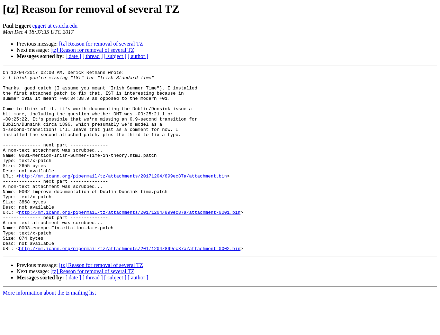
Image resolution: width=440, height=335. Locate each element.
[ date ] (73, 56)
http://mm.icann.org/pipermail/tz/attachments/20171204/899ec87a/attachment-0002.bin (130, 284)
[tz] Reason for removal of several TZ (101, 44)
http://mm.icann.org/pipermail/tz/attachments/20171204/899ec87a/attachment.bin (123, 197)
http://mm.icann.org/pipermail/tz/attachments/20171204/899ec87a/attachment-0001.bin (130, 241)
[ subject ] (115, 56)
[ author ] (138, 56)
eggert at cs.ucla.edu (55, 26)
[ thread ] (92, 56)
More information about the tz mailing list (49, 329)
